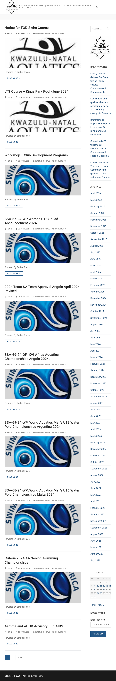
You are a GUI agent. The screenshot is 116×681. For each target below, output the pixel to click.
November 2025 (98, 226)
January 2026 (97, 213)
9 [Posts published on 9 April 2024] (94, 586)
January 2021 (97, 554)
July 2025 (95, 252)
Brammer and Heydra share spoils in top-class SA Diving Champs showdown (100, 127)
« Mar (93, 605)
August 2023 (96, 403)
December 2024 (98, 298)
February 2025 (97, 285)
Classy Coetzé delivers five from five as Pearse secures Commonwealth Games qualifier (99, 82)
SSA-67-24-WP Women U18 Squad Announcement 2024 (31, 221)
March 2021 (96, 547)
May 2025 (95, 265)
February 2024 (97, 363)
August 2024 (96, 324)
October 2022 (97, 462)
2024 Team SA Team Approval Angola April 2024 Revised (42, 289)
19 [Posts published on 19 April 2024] (104, 590)
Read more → (13, 78)
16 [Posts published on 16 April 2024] (95, 590)
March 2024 (96, 357)
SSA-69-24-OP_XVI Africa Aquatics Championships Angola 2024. (32, 357)
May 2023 (95, 423)
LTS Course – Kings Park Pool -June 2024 (37, 91)
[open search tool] (97, 7)
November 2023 (98, 383)
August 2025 (96, 246)
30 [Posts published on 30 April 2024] (95, 597)
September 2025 (98, 239)
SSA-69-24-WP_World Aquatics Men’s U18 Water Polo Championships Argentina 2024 (42, 425)
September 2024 (98, 318)
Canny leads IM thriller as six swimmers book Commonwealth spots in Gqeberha (99, 148)
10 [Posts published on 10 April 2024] (98, 586)
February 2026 (97, 206)
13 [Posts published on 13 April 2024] (107, 586)
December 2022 (98, 449)
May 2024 (95, 344)
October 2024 (97, 311)
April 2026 (95, 193)
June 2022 (95, 488)
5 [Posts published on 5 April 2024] (103, 582)
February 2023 (97, 442)
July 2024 (95, 331)
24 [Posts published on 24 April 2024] (98, 593)
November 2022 (98, 455)
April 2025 (95, 272)
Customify (37, 676)
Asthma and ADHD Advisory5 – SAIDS (34, 626)
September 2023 (98, 396)
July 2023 (95, 409)
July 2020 (95, 560)
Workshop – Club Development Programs (36, 155)
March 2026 (96, 200)
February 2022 (97, 508)
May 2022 (95, 495)
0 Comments (59, 34)
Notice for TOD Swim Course (27, 28)
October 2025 (97, 232)
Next (21, 657)
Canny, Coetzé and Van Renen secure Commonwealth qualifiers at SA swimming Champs (100, 170)
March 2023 (96, 436)
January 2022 (97, 514)
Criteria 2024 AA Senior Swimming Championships (31, 560)
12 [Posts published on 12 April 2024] (104, 586)
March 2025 (96, 278)
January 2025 (97, 291)
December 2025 (98, 219)
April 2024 (95, 350)
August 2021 (96, 534)
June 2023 (95, 416)
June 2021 (95, 540)
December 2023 (98, 377)
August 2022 (96, 475)
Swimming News (41, 34)
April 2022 (95, 501)
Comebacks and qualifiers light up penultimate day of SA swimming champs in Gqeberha (100, 106)
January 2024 (97, 370)
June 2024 (95, 337)
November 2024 (98, 304)
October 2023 (97, 390)
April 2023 (95, 429)
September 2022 (98, 468)
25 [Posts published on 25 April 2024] (101, 593)
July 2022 (95, 481)
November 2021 (98, 521)
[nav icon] (105, 7)
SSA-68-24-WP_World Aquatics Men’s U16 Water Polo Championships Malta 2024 (42, 492)
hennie (9, 34)
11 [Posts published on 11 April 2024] (101, 586)
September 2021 (98, 527)
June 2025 (95, 259)
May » (101, 605)
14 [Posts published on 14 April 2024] (110, 586)
